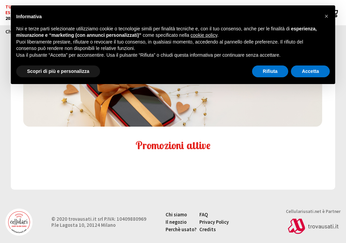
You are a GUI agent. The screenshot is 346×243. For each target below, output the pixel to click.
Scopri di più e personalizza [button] (58, 71)
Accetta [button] (310, 71)
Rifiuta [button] (270, 71)
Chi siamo (176, 215)
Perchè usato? (181, 229)
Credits (207, 229)
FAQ (203, 215)
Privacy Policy (214, 222)
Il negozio (176, 222)
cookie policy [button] (204, 35)
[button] (326, 16)
